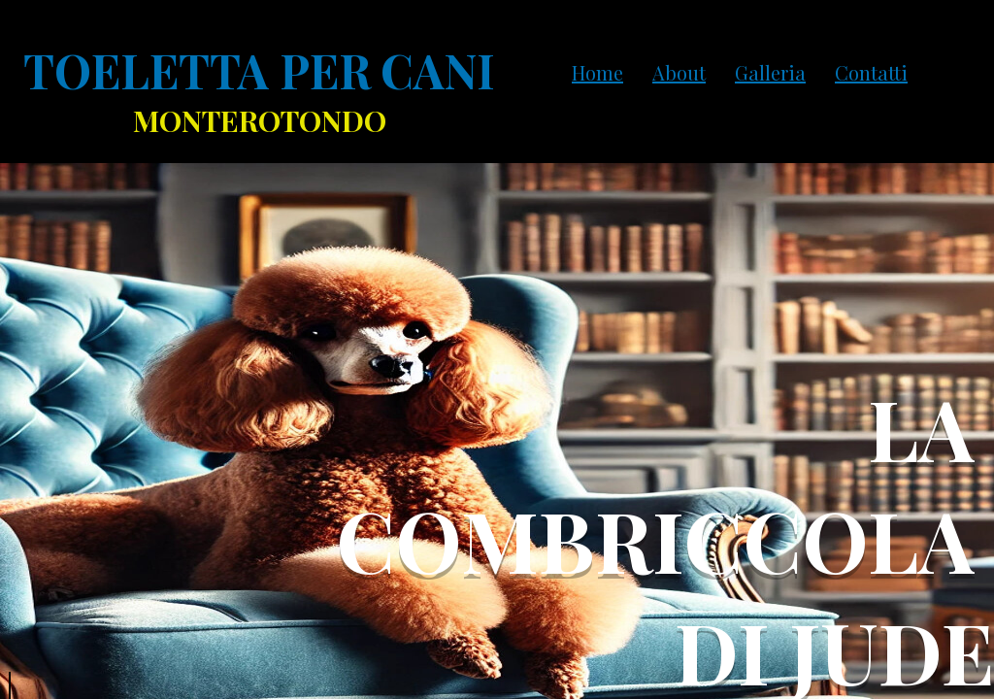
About (679, 72)
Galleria (770, 72)
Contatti (871, 72)
